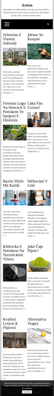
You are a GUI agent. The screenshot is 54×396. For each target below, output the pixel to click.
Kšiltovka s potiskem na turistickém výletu (13, 252)
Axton (27, 5)
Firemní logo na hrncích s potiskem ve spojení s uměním (14, 111)
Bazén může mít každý (13, 183)
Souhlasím (27, 392)
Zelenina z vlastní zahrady (12, 39)
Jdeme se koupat (35, 37)
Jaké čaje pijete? (35, 248)
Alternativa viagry (36, 321)
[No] (51, 388)
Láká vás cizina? (35, 105)
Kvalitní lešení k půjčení (10, 323)
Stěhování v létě (37, 183)
